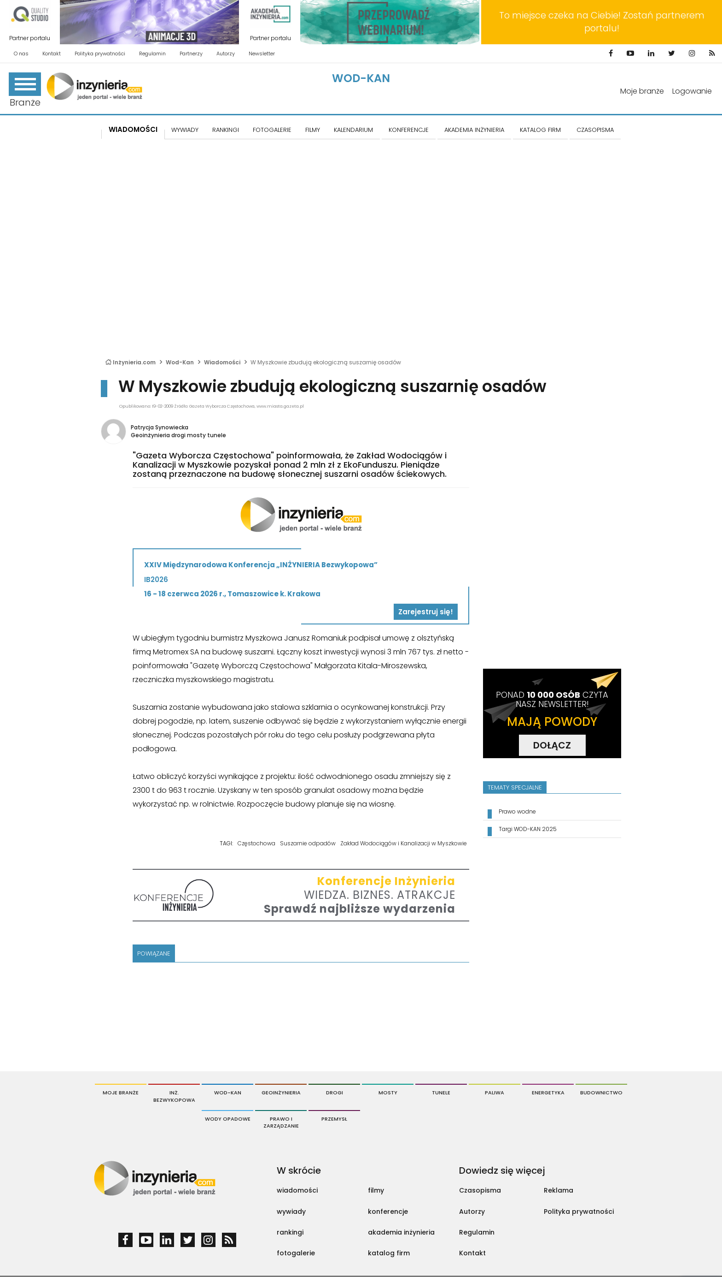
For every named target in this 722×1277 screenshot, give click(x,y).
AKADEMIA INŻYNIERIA (474, 129)
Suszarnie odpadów (308, 843)
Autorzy (225, 53)
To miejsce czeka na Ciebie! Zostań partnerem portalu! (602, 22)
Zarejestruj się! (425, 612)
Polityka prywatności (100, 53)
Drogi (334, 1092)
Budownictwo (601, 1092)
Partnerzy (191, 53)
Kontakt (51, 53)
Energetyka (548, 1092)
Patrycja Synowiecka (159, 427)
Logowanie (692, 91)
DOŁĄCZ (552, 745)
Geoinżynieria (281, 1092)
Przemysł (334, 1119)
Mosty (387, 1092)
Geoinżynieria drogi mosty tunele (178, 435)
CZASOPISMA (595, 129)
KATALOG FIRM (540, 129)
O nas (21, 53)
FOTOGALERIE (272, 129)
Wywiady (184, 129)
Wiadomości (133, 129)
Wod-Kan (361, 78)
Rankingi (225, 129)
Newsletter (262, 53)
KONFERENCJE (409, 129)
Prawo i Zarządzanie (281, 1122)
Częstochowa (256, 843)
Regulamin (152, 53)
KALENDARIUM (353, 129)
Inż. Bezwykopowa (174, 1096)
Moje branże (642, 91)
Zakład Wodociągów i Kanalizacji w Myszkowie (403, 843)
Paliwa (494, 1092)
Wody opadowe (227, 1119)
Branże (25, 90)
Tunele (441, 1092)
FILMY (312, 129)
